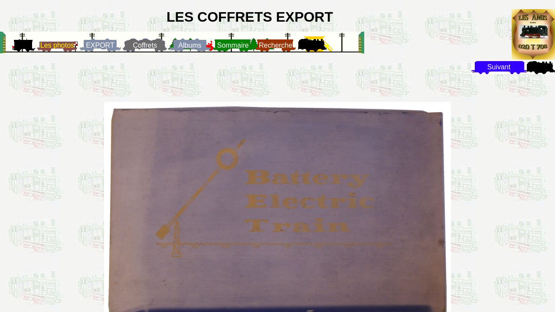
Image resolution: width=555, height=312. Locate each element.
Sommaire (233, 45)
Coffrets (145, 45)
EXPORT (100, 45)
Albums (189, 45)
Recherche (275, 45)
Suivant (498, 67)
